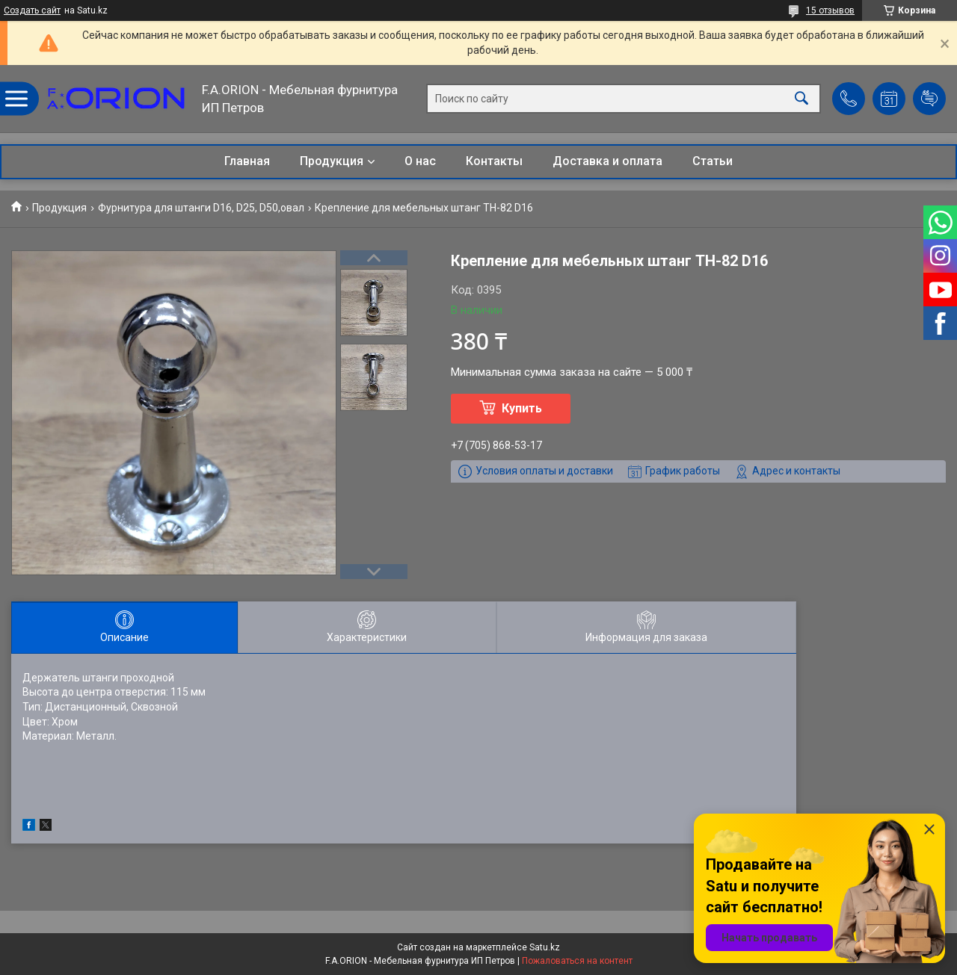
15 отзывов (830, 10)
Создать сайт (32, 10)
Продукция (331, 161)
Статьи (712, 161)
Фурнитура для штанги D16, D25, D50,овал (201, 208)
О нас (420, 161)
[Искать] (801, 99)
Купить (522, 408)
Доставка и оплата (607, 161)
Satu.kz (544, 947)
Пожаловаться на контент (577, 961)
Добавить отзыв (929, 98)
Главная (247, 161)
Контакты (494, 161)
